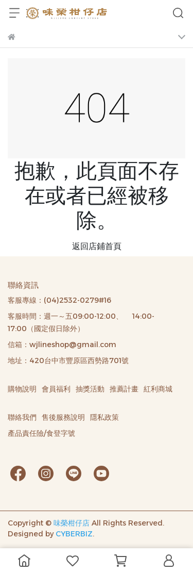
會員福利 (56, 389)
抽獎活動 (90, 389)
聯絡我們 (22, 417)
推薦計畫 (124, 389)
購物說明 (22, 389)
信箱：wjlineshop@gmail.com (62, 344)
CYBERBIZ (74, 533)
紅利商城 (158, 389)
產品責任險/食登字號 (41, 433)
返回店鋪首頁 (96, 246)
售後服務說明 (63, 417)
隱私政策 (104, 417)
